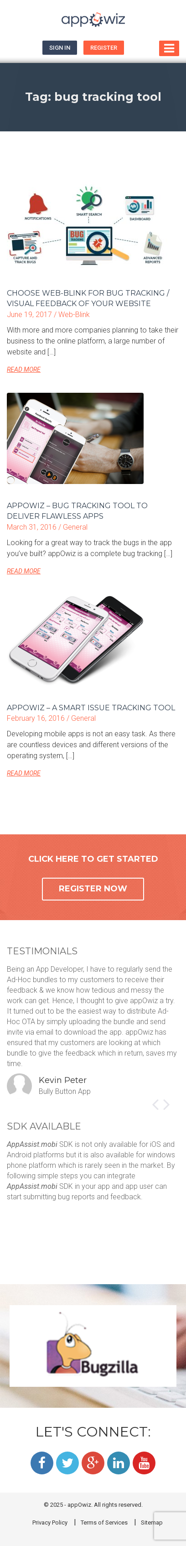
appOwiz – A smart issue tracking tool (91, 707)
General (75, 527)
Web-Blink (74, 314)
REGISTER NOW (93, 889)
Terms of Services (104, 1522)
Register (103, 47)
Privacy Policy (49, 1522)
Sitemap (152, 1522)
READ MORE (24, 369)
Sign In (59, 47)
